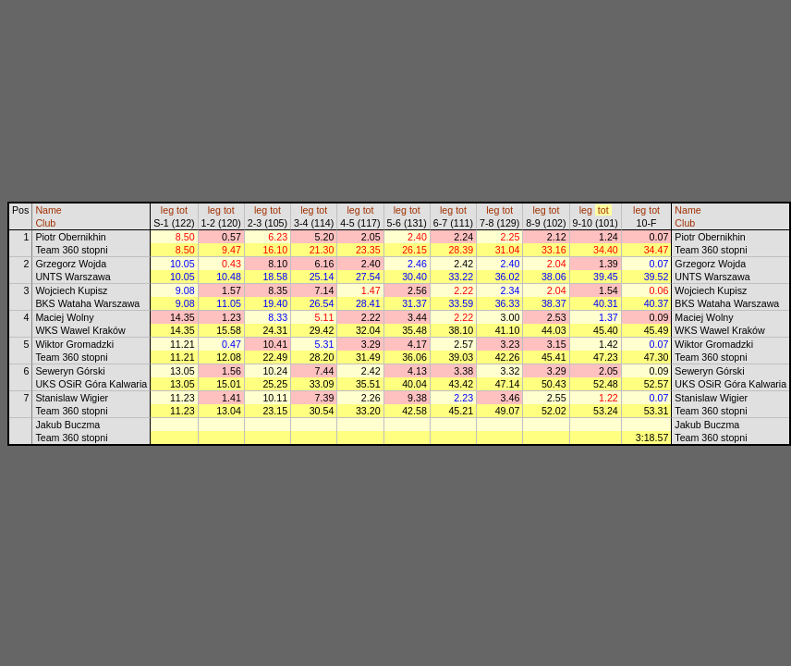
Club (45, 222)
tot (182, 210)
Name (48, 210)
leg (167, 210)
